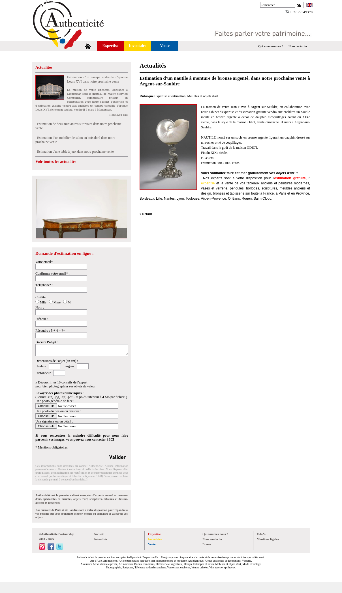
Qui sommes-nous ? (270, 46)
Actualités (43, 67)
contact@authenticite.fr (74, 479)
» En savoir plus (118, 114)
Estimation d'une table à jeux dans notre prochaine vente (74, 152)
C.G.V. (261, 534)
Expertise (110, 46)
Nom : (39, 307)
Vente (165, 46)
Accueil (99, 534)
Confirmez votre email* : (52, 273)
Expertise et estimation (169, 96)
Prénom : (41, 319)
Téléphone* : (44, 285)
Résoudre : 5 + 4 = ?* (50, 331)
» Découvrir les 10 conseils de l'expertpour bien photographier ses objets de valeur (65, 384)
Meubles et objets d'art (202, 96)
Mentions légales (268, 539)
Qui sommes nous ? (215, 534)
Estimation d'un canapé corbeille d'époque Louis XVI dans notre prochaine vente (97, 79)
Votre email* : (45, 262)
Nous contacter (297, 46)
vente (229, 183)
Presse (206, 544)
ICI (111, 439)
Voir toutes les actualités (55, 161)
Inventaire (137, 46)
